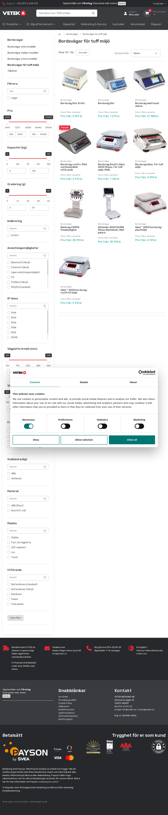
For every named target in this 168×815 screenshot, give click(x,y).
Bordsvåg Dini (106, 103)
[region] (28, 98)
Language (158, 3)
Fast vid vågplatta (21, 542)
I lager (14, 98)
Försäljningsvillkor (67, 700)
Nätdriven (16, 594)
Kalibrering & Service (93, 24)
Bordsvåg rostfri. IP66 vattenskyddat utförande (74, 167)
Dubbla (15, 537)
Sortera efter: (122, 53)
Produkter (10, 24)
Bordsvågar (72, 34)
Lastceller (118, 24)
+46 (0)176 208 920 (27, 3)
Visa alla (82, 52)
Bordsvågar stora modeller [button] (22, 58)
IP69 (13, 332)
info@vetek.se (59, 653)
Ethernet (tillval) (20, 267)
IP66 (13, 322)
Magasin (156, 24)
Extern (15, 235)
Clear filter (15, 618)
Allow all (132, 439)
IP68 (13, 327)
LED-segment (18, 547)
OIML (13, 473)
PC (12, 277)
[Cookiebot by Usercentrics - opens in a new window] (141, 372)
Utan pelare (17, 604)
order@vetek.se (146, 709)
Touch (14, 557)
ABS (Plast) (17, 505)
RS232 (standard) (20, 287)
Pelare (14, 599)
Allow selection (84, 439)
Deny (36, 439)
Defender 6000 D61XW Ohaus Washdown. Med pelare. (111, 230)
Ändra (122, 3)
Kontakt (123, 690)
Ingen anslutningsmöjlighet (25, 272)
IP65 (13, 317)
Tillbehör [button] (12, 71)
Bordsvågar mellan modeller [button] (22, 52)
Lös (13, 552)
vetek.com (141, 653)
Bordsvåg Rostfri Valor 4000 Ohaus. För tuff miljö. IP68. (111, 167)
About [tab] (133, 382)
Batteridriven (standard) (24, 584)
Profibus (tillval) (19, 282)
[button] (159, 747)
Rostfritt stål (18, 510)
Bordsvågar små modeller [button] (21, 46)
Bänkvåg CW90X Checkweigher (70, 228)
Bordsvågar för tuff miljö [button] (23, 64)
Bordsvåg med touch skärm (147, 105)
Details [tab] (84, 382)
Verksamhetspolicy (68, 716)
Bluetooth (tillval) (20, 262)
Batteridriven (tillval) (22, 589)
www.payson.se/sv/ (49, 781)
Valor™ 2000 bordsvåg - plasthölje (149, 228)
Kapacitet (69, 24)
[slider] (7, 121)
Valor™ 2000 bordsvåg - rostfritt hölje (74, 291)
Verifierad (16, 478)
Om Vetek (63, 696)
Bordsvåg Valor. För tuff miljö (149, 166)
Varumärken (137, 24)
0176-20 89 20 (125, 706)
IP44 (13, 312)
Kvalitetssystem (66, 709)
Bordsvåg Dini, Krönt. (73, 103)
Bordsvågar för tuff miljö (95, 34)
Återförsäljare (65, 719)
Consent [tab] (35, 382)
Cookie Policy (65, 703)
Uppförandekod (66, 713)
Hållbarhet (63, 706)
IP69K (14, 337)
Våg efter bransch (40, 24)
